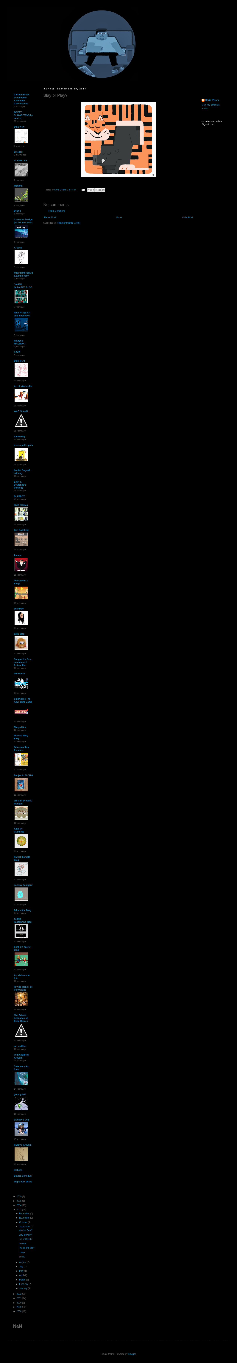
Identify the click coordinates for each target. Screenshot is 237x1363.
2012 (19, 1294)
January (23, 1288)
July (21, 1266)
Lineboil (18, 152)
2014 (19, 1205)
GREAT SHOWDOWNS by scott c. (23, 115)
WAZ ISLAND (21, 411)
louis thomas (21, 505)
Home (119, 217)
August (23, 1262)
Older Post (187, 217)
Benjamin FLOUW (23, 775)
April (21, 1275)
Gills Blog (19, 634)
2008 (19, 1311)
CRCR (17, 352)
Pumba (17, 555)
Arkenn (18, 247)
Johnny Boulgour (23, 885)
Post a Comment (56, 211)
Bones (22, 1256)
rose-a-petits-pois (23, 445)
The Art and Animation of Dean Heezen (21, 1018)
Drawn (17, 211)
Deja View (19, 127)
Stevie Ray (19, 436)
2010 (19, 1302)
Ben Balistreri (21, 530)
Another (22, 1243)
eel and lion (20, 1046)
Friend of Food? (27, 1248)
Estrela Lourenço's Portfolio (20, 485)
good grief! (20, 1094)
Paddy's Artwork (23, 1145)
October (23, 1222)
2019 (19, 1196)
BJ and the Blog (22, 910)
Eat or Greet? (25, 1239)
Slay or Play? (25, 1235)
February (24, 1284)
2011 (19, 1298)
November (24, 1217)
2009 (19, 1307)
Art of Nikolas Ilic (23, 386)
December (24, 1213)
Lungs (22, 1252)
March (22, 1279)
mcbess (18, 1170)
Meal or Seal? (25, 1230)
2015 (19, 1201)
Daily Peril (19, 361)
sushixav (19, 608)
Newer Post (50, 217)
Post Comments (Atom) (68, 223)
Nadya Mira (20, 727)
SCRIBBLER (20, 160)
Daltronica (19, 673)
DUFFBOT (19, 496)
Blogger (132, 1354)
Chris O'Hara (212, 100)
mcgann (18, 186)
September (25, 1226)
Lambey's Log (21, 1119)
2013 (19, 1209)
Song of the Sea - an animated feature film (23, 662)
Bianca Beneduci (23, 1176)
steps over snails (23, 1181)
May (21, 1271)
